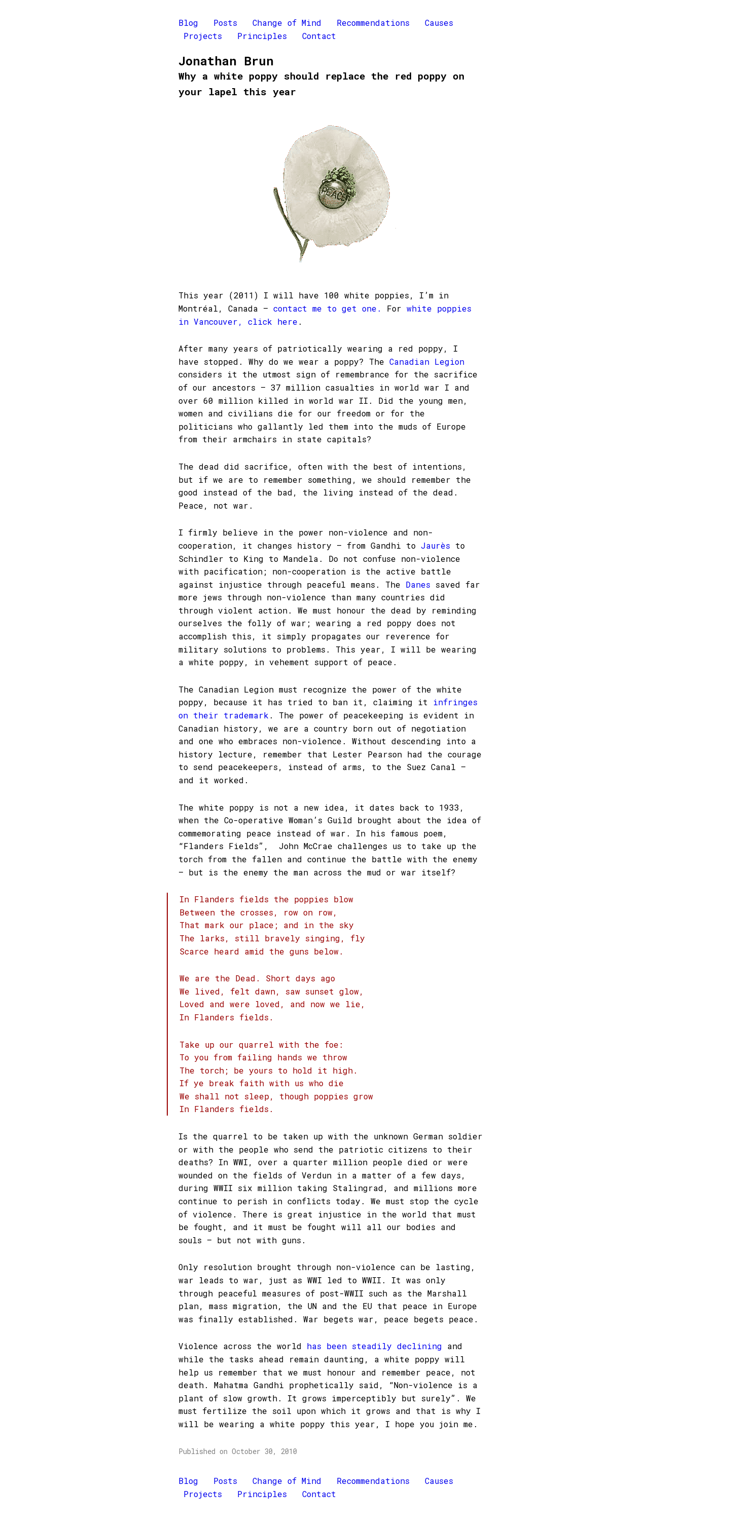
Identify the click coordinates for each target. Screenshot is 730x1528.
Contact (319, 35)
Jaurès (435, 545)
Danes (418, 584)
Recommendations (373, 22)
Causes (439, 22)
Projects (203, 35)
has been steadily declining (374, 1346)
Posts (225, 22)
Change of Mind (286, 22)
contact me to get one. (327, 308)
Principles (262, 35)
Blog (188, 22)
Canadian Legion (426, 361)
